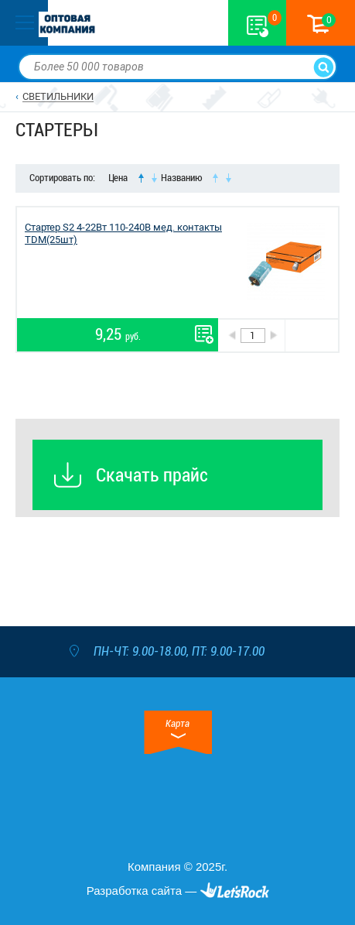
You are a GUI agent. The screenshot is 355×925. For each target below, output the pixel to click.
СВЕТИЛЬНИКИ (58, 96)
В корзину (311, 335)
